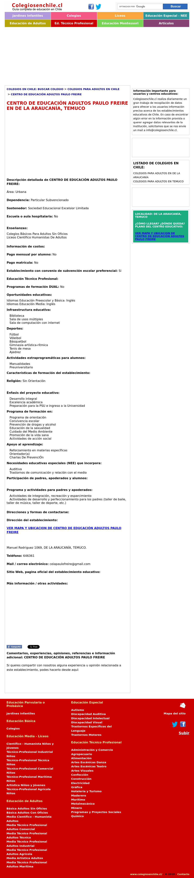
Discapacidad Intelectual (90, 718)
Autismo (77, 710)
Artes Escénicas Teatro (89, 766)
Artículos (166, 23)
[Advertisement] (97, 55)
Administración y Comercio (92, 750)
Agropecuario (81, 754)
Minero (76, 808)
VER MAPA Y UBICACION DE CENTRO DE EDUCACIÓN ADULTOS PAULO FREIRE (159, 236)
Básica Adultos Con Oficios (27, 812)
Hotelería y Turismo (86, 791)
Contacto (183, 874)
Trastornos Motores (86, 735)
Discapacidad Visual (86, 722)
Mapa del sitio (175, 713)
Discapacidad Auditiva (88, 714)
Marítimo (78, 799)
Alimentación (81, 758)
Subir (184, 733)
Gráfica (76, 787)
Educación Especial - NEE (166, 15)
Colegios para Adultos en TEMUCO (158, 181)
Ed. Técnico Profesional (73, 23)
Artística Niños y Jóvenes (26, 785)
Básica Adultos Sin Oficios (27, 808)
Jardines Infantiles (27, 15)
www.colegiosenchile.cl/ (146, 874)
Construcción (81, 779)
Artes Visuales (82, 770)
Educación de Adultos (28, 23)
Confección (79, 774)
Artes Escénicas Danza (88, 762)
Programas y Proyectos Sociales (96, 812)
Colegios (74, 15)
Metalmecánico (83, 803)
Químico (77, 816)
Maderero (78, 795)
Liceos (120, 15)
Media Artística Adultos (25, 858)
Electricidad (80, 783)
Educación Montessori (120, 23)
